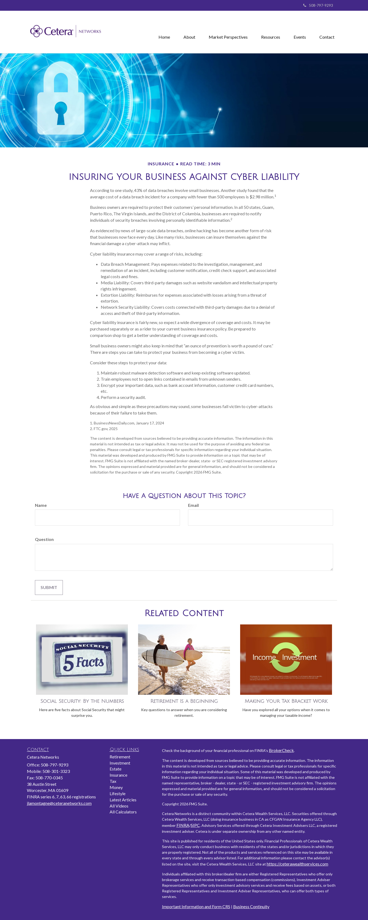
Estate (115, 768)
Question (44, 539)
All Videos (119, 805)
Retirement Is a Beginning (184, 701)
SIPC (195, 825)
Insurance (118, 774)
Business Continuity (251, 906)
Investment (120, 762)
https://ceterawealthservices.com (297, 863)
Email (193, 505)
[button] (189, 32)
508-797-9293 (318, 5)
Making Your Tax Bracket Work (286, 701)
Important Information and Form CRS (196, 906)
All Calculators (123, 811)
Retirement (120, 756)
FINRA (182, 825)
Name (41, 505)
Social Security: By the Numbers (82, 701)
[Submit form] (49, 587)
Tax (113, 781)
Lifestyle (117, 793)
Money (116, 787)
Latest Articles (123, 799)
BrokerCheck (281, 750)
